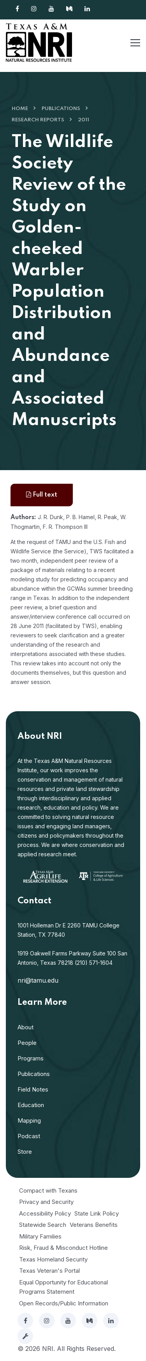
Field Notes (33, 1089)
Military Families (40, 1236)
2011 (83, 119)
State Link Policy (96, 1213)
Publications (61, 108)
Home (20, 108)
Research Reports (38, 119)
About (25, 1027)
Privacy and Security (46, 1201)
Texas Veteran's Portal (49, 1270)
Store (25, 1151)
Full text (41, 495)
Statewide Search (42, 1224)
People (27, 1042)
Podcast (29, 1136)
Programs (31, 1058)
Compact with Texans (48, 1190)
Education (31, 1105)
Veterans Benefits (94, 1224)
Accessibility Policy (45, 1213)
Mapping (29, 1120)
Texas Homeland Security (53, 1259)
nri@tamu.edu (38, 980)
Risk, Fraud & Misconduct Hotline (63, 1247)
